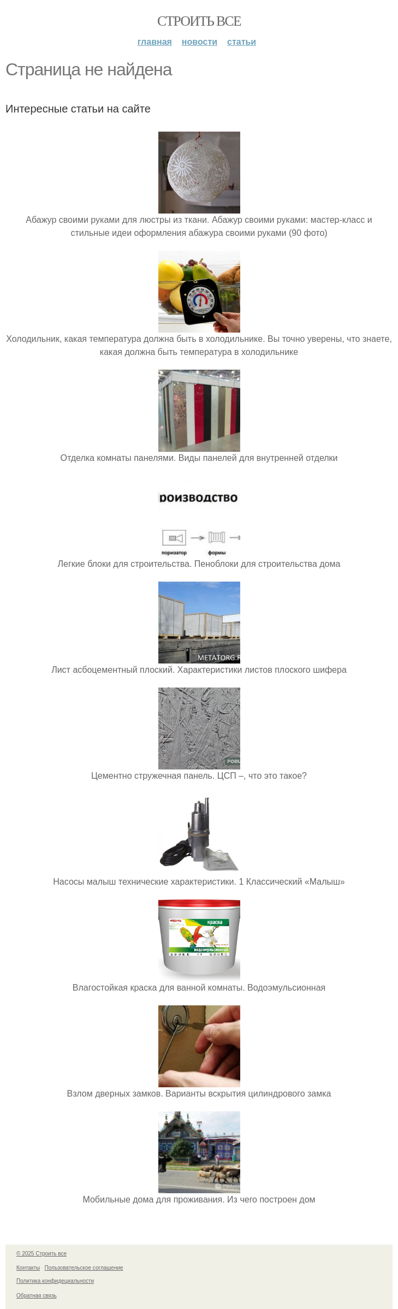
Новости (199, 41)
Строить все (199, 21)
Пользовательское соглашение (84, 1268)
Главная (155, 41)
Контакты (28, 1268)
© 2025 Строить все (41, 1254)
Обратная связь (36, 1296)
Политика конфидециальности (55, 1281)
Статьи (241, 41)
